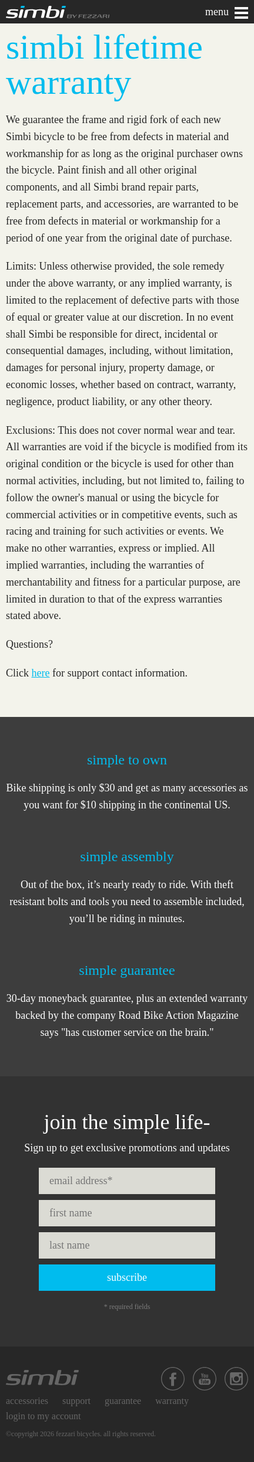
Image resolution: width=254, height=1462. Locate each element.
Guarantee (123, 1401)
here (41, 673)
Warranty (172, 1401)
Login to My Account (43, 1416)
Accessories (27, 1401)
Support (76, 1401)
